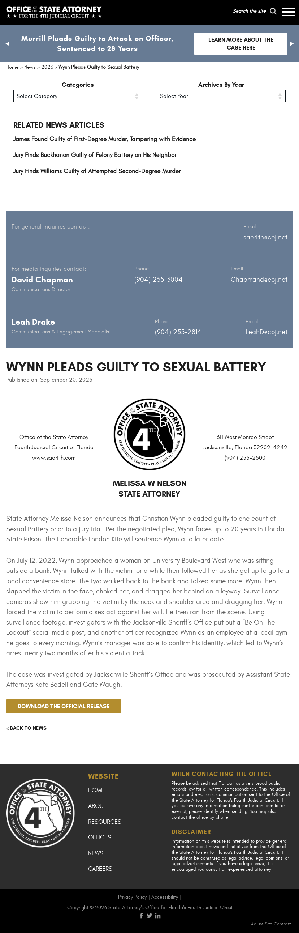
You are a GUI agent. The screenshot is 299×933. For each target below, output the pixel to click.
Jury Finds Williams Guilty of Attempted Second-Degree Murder (97, 171)
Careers (100, 869)
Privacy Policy (132, 897)
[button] (7, 43)
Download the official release (63, 706)
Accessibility (164, 897)
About (97, 806)
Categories (78, 85)
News (95, 853)
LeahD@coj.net (266, 332)
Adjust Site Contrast (271, 924)
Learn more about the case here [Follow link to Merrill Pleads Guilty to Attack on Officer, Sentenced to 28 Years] (240, 43)
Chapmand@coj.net (259, 280)
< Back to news (26, 728)
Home (96, 790)
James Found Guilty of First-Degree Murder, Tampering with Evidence (104, 139)
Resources (104, 822)
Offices (99, 837)
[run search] (273, 11)
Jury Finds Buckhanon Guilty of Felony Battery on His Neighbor (94, 155)
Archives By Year (221, 85)
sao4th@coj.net (265, 237)
